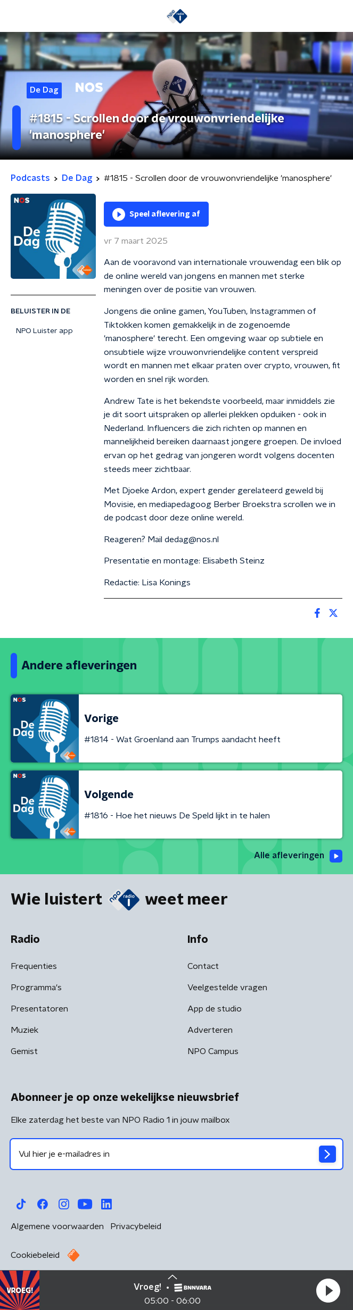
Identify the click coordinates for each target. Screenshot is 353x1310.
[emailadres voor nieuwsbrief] (176, 1154)
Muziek (24, 1030)
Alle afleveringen (298, 856)
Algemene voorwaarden (57, 1226)
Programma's (36, 987)
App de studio (214, 1009)
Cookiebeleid (35, 1255)
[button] (328, 1290)
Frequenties (34, 966)
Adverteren (210, 1030)
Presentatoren (39, 1009)
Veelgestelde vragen (227, 987)
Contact (203, 966)
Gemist (24, 1051)
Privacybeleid (135, 1226)
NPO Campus (213, 1051)
